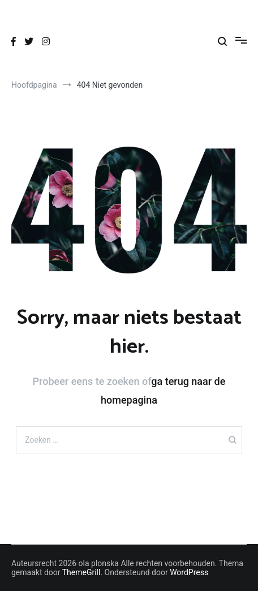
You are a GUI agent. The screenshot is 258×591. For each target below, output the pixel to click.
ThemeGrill (81, 572)
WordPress (189, 572)
